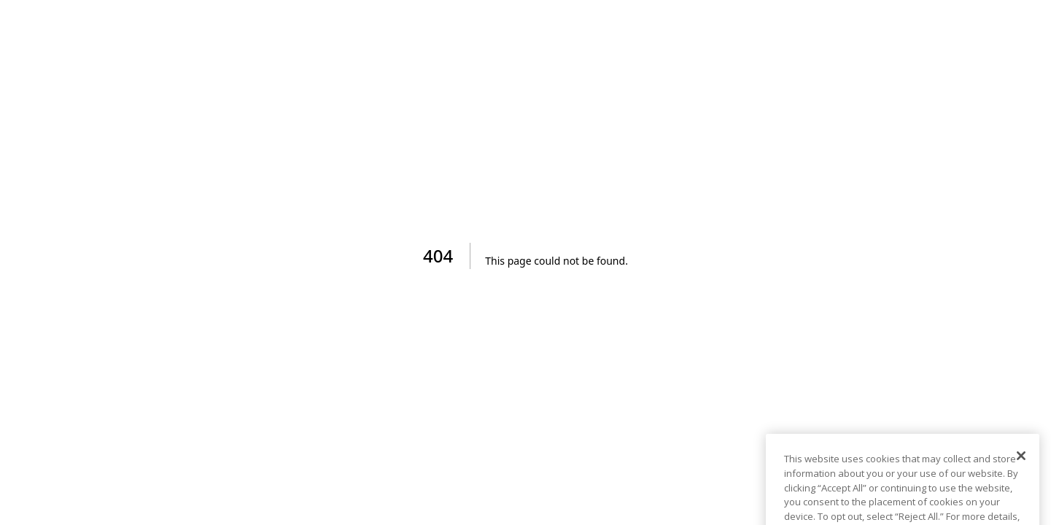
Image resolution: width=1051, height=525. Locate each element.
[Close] (1021, 464)
